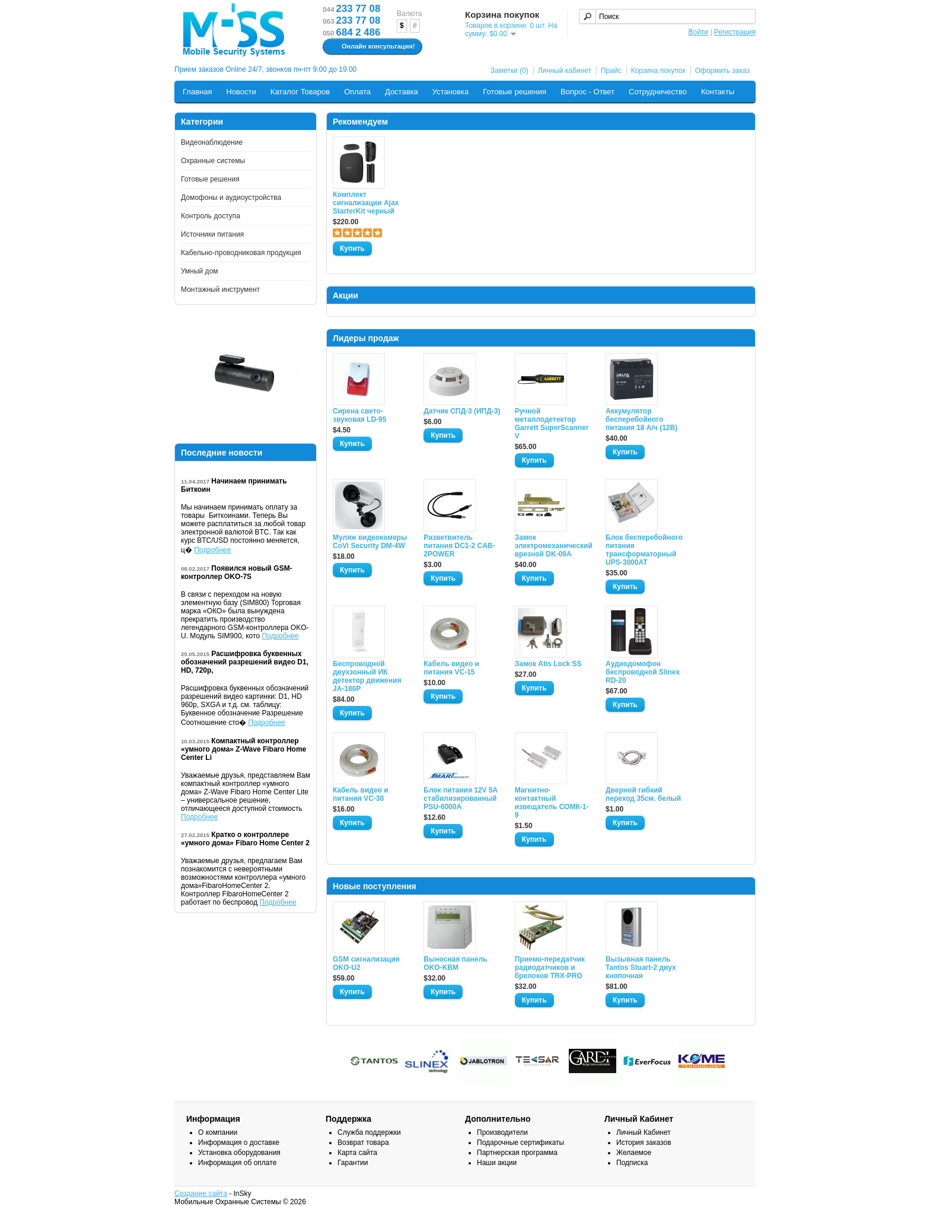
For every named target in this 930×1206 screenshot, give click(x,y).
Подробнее (212, 550)
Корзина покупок (658, 70)
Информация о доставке (238, 1142)
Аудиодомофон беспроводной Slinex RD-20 (643, 672)
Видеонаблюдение (212, 142)
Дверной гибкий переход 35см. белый (643, 794)
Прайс (611, 70)
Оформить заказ (722, 70)
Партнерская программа (517, 1152)
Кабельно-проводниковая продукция (241, 253)
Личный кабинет (564, 70)
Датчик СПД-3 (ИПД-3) (461, 411)
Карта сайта (357, 1152)
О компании (217, 1132)
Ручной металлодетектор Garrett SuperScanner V (552, 423)
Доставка (401, 91)
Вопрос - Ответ (587, 91)
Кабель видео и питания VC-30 (360, 794)
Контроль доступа (210, 216)
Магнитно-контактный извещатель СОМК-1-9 (552, 802)
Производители (502, 1132)
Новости (241, 91)
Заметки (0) (509, 70)
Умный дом (199, 271)
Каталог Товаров (300, 91)
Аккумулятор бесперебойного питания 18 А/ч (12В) (641, 419)
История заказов (643, 1142)
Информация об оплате (237, 1163)
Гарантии (352, 1163)
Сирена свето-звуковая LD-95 (359, 415)
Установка (450, 91)
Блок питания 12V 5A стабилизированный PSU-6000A (460, 798)
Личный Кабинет (643, 1132)
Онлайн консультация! (371, 47)
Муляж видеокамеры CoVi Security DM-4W (370, 541)
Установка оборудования (239, 1152)
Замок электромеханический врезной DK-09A (553, 545)
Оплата (357, 91)
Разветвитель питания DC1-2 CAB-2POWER (459, 545)
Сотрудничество (658, 91)
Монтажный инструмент (220, 289)
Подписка (632, 1163)
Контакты (717, 91)
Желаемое (633, 1152)
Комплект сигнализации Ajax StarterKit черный (366, 202)
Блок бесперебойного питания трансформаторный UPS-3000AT (644, 550)
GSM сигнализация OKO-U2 (366, 963)
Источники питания (212, 234)
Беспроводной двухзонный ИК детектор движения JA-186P (367, 676)
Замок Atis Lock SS (548, 664)
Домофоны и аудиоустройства (231, 197)
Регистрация (735, 32)
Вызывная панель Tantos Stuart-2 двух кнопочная (641, 967)
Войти (698, 32)
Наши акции (497, 1163)
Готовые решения (514, 91)
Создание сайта (200, 1193)
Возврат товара (363, 1142)
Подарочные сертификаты (520, 1142)
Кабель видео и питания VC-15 (451, 668)
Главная (197, 91)
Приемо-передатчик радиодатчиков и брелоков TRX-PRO (550, 967)
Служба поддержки (369, 1132)
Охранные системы (213, 161)
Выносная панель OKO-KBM (455, 963)
